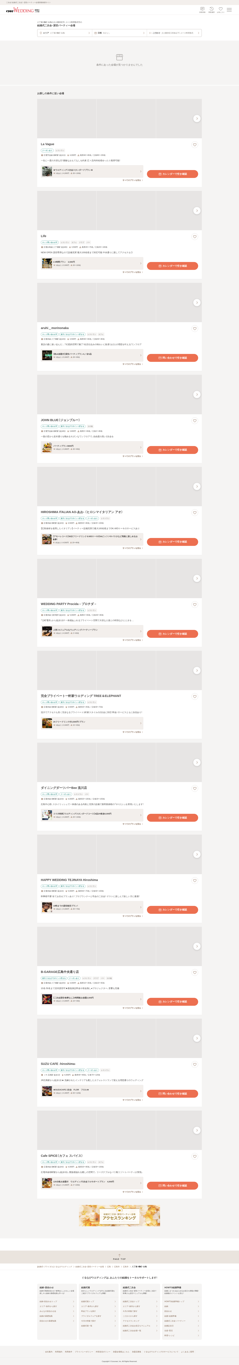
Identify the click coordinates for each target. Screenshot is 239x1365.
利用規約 (58, 1352)
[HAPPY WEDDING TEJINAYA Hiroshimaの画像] (119, 854)
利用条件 (68, 1352)
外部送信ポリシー (103, 1352)
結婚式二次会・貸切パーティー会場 (89, 1267)
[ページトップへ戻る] (119, 1257)
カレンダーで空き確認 (172, 174)
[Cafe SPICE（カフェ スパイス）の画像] (119, 1130)
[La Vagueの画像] (119, 118)
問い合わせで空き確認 (172, 358)
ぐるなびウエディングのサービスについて (161, 1352)
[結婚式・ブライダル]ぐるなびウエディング (54, 1267)
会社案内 (48, 1352)
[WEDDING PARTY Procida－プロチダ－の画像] (119, 578)
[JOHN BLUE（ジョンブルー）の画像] (119, 394)
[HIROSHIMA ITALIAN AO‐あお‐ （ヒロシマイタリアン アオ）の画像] (119, 486)
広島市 (117, 1267)
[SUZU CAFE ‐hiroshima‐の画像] (119, 1038)
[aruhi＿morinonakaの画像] (119, 302)
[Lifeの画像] (119, 210)
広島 (109, 1267)
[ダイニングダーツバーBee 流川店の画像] (119, 762)
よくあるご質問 (187, 1352)
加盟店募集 (136, 1352)
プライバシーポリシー (84, 1352)
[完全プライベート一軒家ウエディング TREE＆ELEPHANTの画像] (119, 670)
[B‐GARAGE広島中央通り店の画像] (119, 946)
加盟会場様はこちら (121, 1352)
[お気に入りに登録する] (194, 144)
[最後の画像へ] (197, 118)
